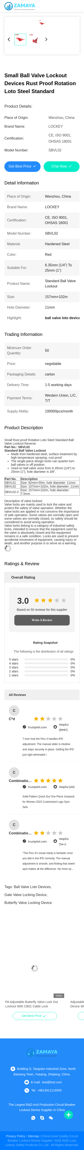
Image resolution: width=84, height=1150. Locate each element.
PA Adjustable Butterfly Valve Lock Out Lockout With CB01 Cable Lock (31, 1004)
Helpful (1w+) (63, 841)
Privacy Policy (15, 1136)
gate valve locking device (25, 895)
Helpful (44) (67, 787)
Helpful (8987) (63, 727)
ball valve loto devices (32, 887)
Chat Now (59, 166)
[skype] (42, 1118)
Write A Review (42, 620)
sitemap (33, 1136)
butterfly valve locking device (28, 903)
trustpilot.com (37, 727)
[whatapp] (33, 1118)
